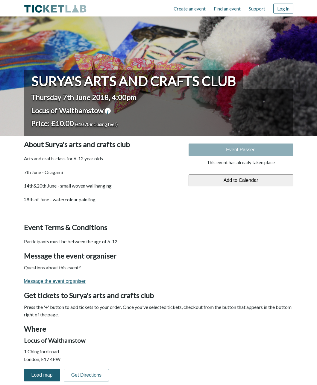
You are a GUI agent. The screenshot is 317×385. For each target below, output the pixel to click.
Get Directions (86, 375)
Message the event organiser (55, 281)
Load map (42, 375)
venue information (108, 111)
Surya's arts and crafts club (133, 81)
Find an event (227, 8)
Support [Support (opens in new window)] (257, 8)
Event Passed (241, 149)
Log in (283, 8)
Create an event (190, 8)
